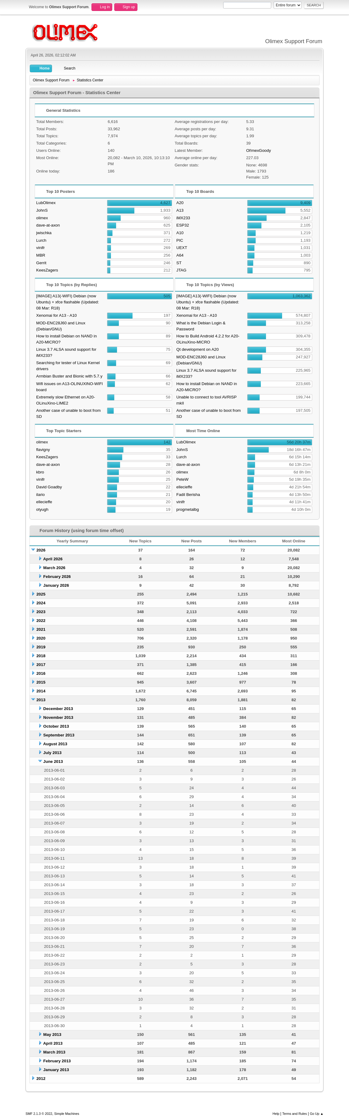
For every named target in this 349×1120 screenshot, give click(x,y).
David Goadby (49, 487)
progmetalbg (187, 509)
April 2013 (53, 1043)
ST (178, 263)
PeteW (182, 479)
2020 (41, 638)
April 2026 (53, 559)
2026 (41, 550)
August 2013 (55, 744)
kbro (40, 472)
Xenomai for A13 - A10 (56, 315)
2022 (41, 620)
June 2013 (53, 761)
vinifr (40, 247)
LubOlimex (46, 202)
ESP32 (182, 225)
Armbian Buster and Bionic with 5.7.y (69, 376)
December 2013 (58, 708)
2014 (41, 691)
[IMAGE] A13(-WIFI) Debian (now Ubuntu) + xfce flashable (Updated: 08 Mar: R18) (67, 302)
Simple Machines (66, 1113)
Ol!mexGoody (258, 150)
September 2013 (58, 735)
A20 (180, 202)
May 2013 (52, 1034)
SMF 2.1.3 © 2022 (39, 1113)
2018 (41, 656)
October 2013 (56, 726)
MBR (40, 255)
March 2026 (54, 567)
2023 (41, 612)
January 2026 (56, 585)
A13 (180, 210)
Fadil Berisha (188, 494)
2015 (41, 682)
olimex (42, 218)
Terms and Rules (294, 1113)
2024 (41, 603)
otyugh (42, 509)
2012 (41, 1078)
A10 (180, 232)
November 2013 (58, 717)
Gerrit (41, 263)
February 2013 (57, 1061)
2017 (41, 664)
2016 (41, 673)
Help (276, 1113)
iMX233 (183, 218)
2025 (41, 594)
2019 (41, 647)
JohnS (42, 210)
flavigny (43, 449)
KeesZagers (47, 270)
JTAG (181, 270)
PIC (179, 240)
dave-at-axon (48, 225)
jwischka (43, 232)
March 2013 (54, 1052)
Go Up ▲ (316, 1113)
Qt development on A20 (197, 349)
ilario (40, 494)
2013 (41, 700)
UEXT (181, 247)
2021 (41, 629)
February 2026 (57, 576)
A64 (180, 255)
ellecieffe (44, 502)
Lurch (41, 240)
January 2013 (56, 1069)
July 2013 (52, 752)
